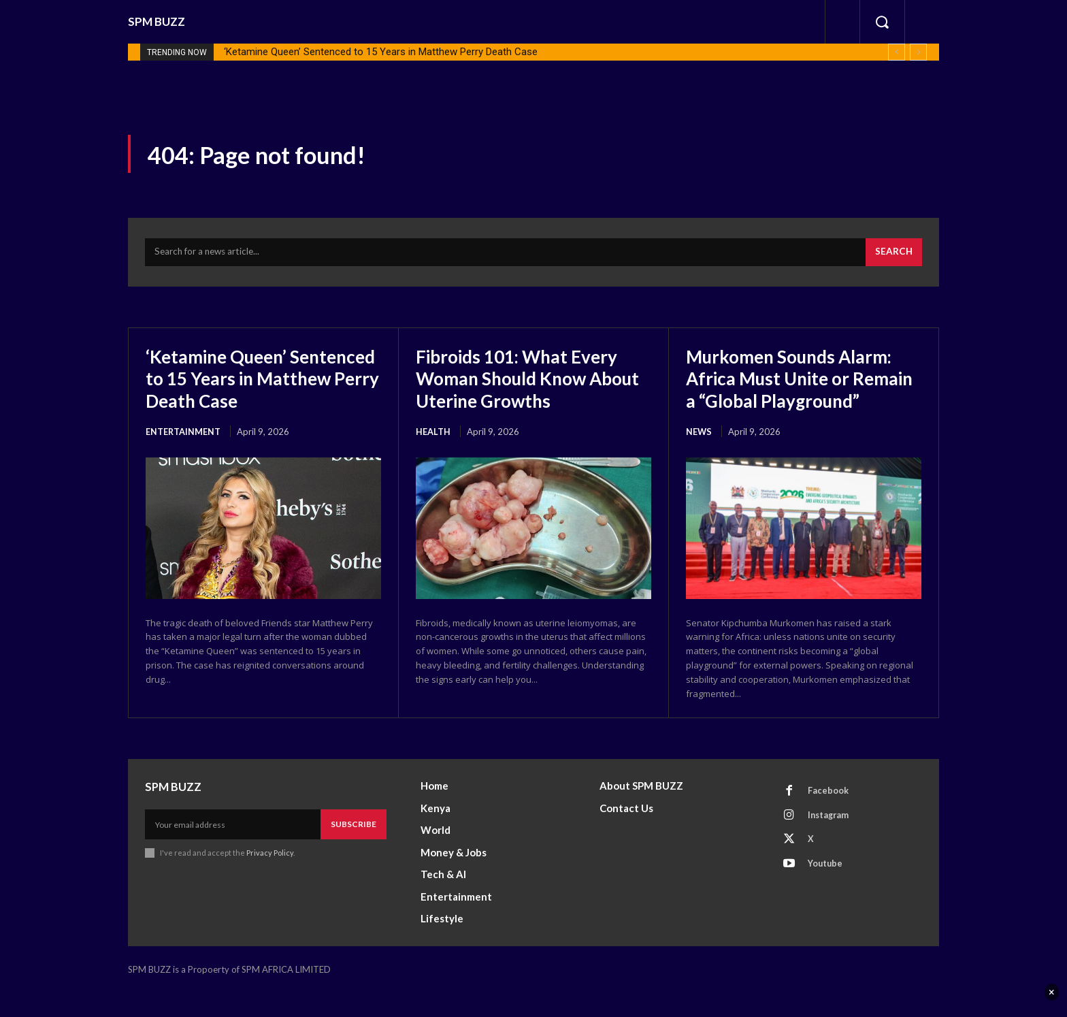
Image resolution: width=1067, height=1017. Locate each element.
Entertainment (183, 434)
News (699, 456)
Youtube (827, 891)
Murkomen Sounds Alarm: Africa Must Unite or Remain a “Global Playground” (798, 392)
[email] (233, 850)
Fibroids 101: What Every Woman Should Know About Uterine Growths (525, 381)
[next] (918, 52)
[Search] (893, 255)
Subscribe (353, 849)
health (433, 434)
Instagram (831, 841)
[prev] (896, 52)
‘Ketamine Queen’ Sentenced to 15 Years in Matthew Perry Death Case (381, 52)
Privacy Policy (269, 877)
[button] (882, 22)
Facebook (829, 816)
